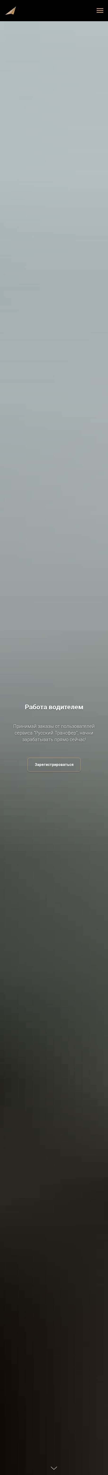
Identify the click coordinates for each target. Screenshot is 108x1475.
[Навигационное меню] (100, 10)
